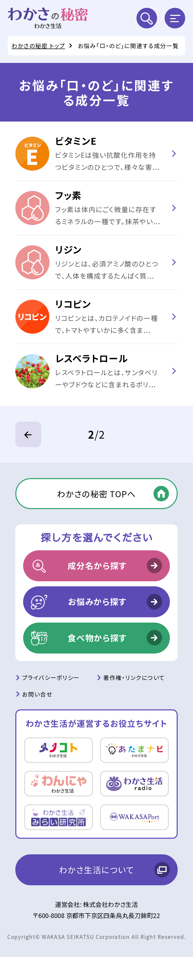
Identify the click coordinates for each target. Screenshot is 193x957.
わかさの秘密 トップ (38, 46)
